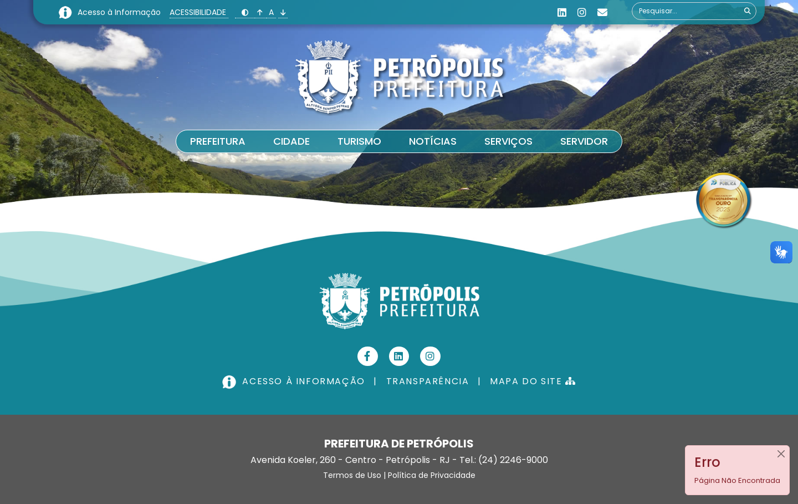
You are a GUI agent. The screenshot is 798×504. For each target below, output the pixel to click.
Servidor (584, 141)
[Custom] (602, 12)
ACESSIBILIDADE (199, 12)
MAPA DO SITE (533, 381)
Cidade (291, 141)
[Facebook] (367, 356)
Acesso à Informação (120, 12)
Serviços (508, 141)
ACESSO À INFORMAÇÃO (295, 381)
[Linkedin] (561, 12)
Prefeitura (217, 141)
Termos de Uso (352, 475)
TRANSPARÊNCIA (427, 381)
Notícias (433, 141)
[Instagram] (581, 12)
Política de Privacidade (431, 475)
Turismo (359, 141)
